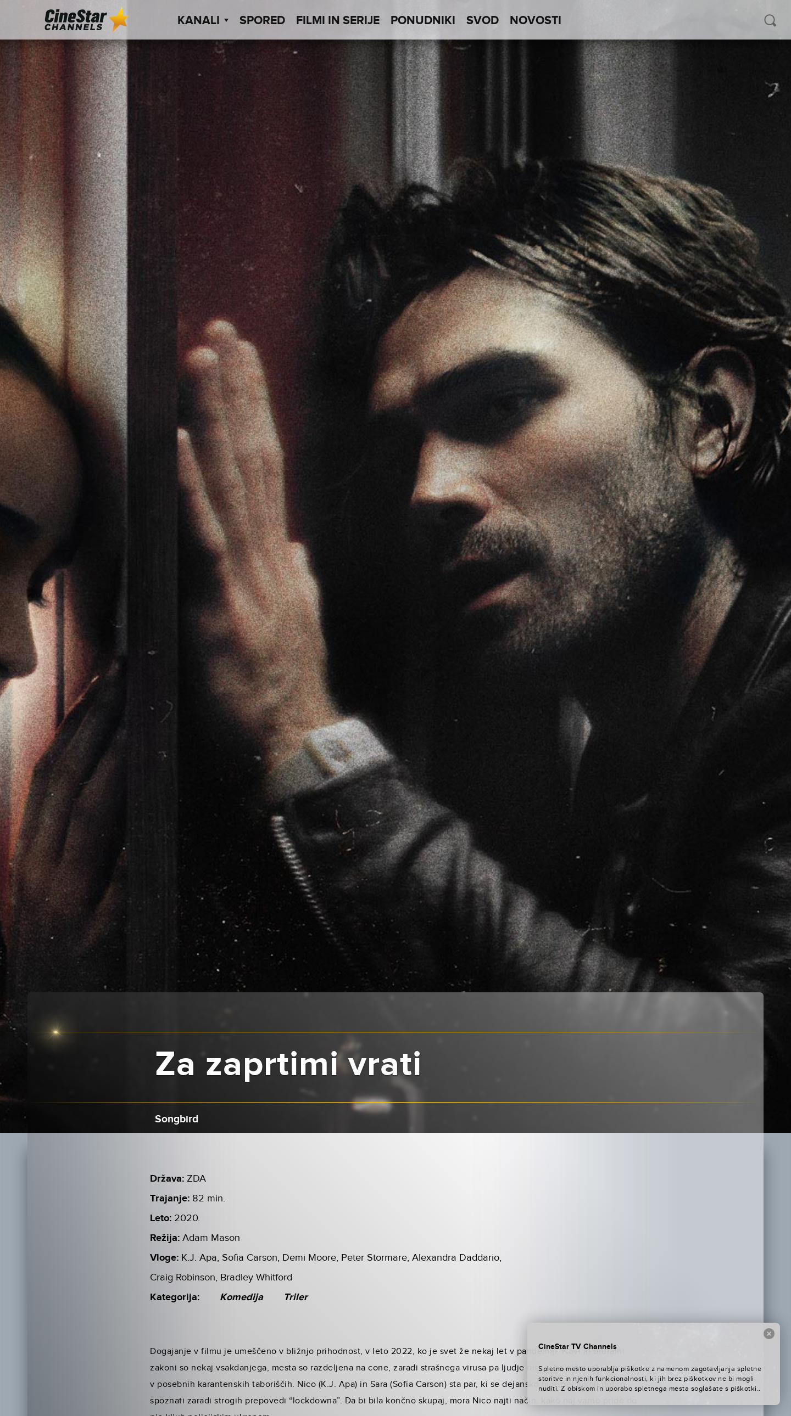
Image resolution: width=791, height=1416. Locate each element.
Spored (262, 21)
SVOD (482, 21)
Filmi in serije (338, 21)
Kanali (203, 21)
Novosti (535, 21)
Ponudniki (423, 21)
